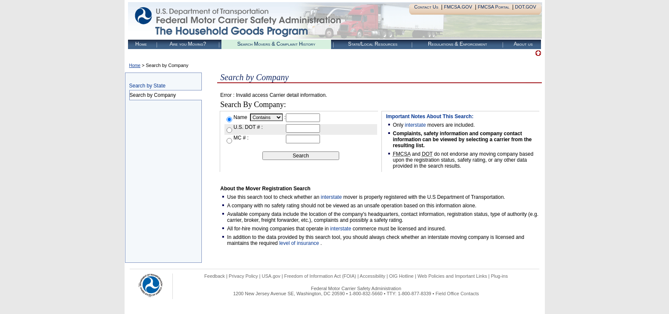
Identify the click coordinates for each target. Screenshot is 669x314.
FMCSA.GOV (458, 6)
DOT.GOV (525, 6)
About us (523, 44)
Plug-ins (499, 276)
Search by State (147, 86)
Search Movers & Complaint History (276, 44)
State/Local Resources (373, 44)
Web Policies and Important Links (452, 276)
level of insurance (299, 243)
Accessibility (372, 276)
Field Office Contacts (457, 293)
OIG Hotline (401, 276)
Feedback (214, 276)
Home (141, 44)
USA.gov (271, 276)
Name (240, 117)
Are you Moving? (187, 44)
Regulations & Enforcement (457, 44)
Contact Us (426, 6)
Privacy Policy (243, 276)
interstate (415, 125)
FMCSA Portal (493, 6)
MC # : (240, 138)
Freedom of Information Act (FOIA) (320, 276)
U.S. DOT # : (247, 127)
